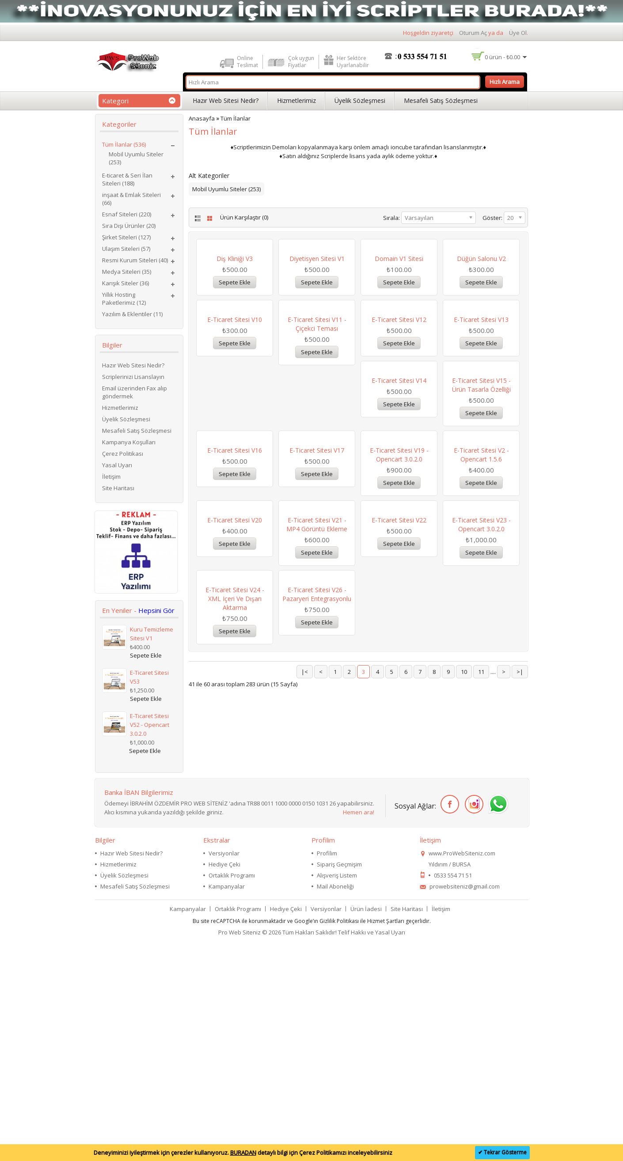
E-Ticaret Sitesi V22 (234, 884)
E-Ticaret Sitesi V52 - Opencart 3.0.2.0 (149, 724)
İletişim (111, 476)
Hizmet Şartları (385, 1136)
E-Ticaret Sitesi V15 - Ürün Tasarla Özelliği (317, 607)
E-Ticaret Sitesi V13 (481, 462)
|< (304, 966)
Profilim (327, 1069)
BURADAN (243, 1153)
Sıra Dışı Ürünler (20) (129, 226)
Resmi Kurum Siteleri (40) (135, 260)
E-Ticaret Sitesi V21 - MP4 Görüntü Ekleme (481, 747)
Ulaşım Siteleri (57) (126, 249)
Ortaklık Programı (232, 1091)
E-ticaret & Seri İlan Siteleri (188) (127, 179)
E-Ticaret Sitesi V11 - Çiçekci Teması (317, 466)
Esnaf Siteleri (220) (126, 214)
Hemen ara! (358, 1028)
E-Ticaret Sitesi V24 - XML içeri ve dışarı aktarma (399, 893)
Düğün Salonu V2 (481, 321)
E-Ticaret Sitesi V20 (399, 743)
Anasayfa (202, 118)
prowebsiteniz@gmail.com (464, 1102)
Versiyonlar (224, 1069)
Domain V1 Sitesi (399, 321)
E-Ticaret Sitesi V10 (234, 462)
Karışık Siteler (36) (125, 283)
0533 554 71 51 (453, 1091)
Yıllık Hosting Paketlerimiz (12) (124, 298)
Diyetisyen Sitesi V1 (317, 321)
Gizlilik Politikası (339, 1136)
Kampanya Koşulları (129, 442)
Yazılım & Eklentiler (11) (132, 314)
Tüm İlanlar (235, 118)
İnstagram (472, 1020)
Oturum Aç (473, 33)
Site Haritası (118, 488)
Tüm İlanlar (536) (124, 144)
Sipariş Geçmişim (339, 1080)
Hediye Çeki (224, 1080)
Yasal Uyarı (117, 465)
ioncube (401, 147)
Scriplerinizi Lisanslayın (133, 377)
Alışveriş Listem (337, 1091)
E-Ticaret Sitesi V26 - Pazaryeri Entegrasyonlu (481, 888)
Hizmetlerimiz (296, 100)
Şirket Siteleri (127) (126, 237)
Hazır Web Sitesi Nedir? (225, 100)
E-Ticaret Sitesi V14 (234, 602)
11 (481, 966)
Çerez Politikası (122, 454)
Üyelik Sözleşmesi (359, 100)
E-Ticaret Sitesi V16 (399, 602)
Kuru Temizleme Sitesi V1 (151, 633)
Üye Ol (518, 33)
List (196, 218)
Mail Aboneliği (335, 1102)
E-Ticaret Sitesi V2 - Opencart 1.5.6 (317, 747)
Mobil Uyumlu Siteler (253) (136, 158)
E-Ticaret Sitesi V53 (149, 677)
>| (520, 966)
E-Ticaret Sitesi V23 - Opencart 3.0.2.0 (317, 888)
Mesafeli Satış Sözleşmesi (441, 100)
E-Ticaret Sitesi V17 (481, 602)
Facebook (448, 1020)
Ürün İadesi (366, 1124)
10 (464, 966)
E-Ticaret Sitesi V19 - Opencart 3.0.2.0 (234, 747)
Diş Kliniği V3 (235, 321)
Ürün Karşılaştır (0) (244, 217)
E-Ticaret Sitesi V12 (399, 462)
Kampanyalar (227, 1102)
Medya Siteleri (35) (126, 272)
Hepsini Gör (156, 610)
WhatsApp (497, 1020)
